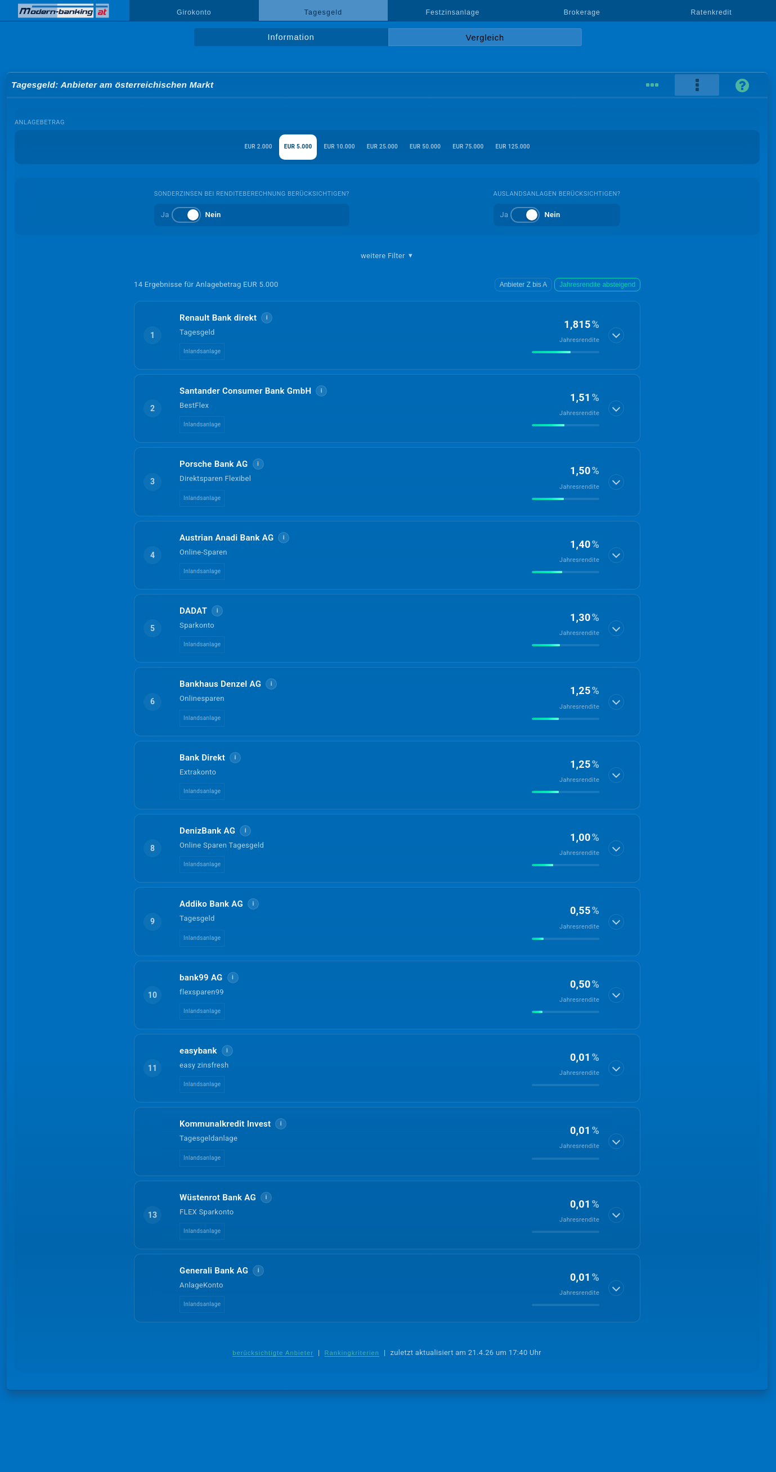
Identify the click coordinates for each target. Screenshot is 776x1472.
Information (291, 37)
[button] (387, 335)
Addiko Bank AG (211, 904)
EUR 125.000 (567, 146)
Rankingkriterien (352, 1352)
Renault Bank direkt (218, 318)
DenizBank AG (207, 831)
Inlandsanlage (202, 351)
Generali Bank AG (214, 1271)
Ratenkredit (711, 12)
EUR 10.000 (320, 146)
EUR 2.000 (203, 146)
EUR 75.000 (503, 146)
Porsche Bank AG (214, 464)
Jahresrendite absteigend (601, 284)
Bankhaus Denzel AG (220, 684)
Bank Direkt (202, 758)
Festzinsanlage (453, 12)
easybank (198, 1051)
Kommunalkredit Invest (225, 1124)
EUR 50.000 (442, 146)
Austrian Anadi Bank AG (226, 538)
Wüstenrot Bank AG (218, 1197)
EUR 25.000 (381, 146)
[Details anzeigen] (617, 335)
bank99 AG (201, 978)
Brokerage (582, 12)
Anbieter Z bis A (532, 284)
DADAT (193, 611)
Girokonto (194, 12)
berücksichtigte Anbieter (272, 1352)
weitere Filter (387, 256)
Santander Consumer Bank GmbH (245, 391)
